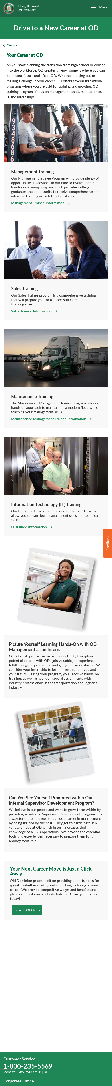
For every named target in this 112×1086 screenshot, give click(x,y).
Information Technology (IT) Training (46, 504)
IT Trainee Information (29, 527)
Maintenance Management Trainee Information (48, 419)
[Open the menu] (97, 7)
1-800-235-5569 (27, 1066)
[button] (107, 543)
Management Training (32, 171)
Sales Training (24, 288)
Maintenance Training (32, 396)
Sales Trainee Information (31, 311)
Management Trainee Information (37, 203)
